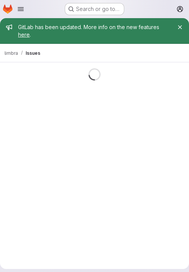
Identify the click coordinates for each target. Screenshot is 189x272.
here (24, 34)
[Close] (179, 27)
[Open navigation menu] (21, 9)
